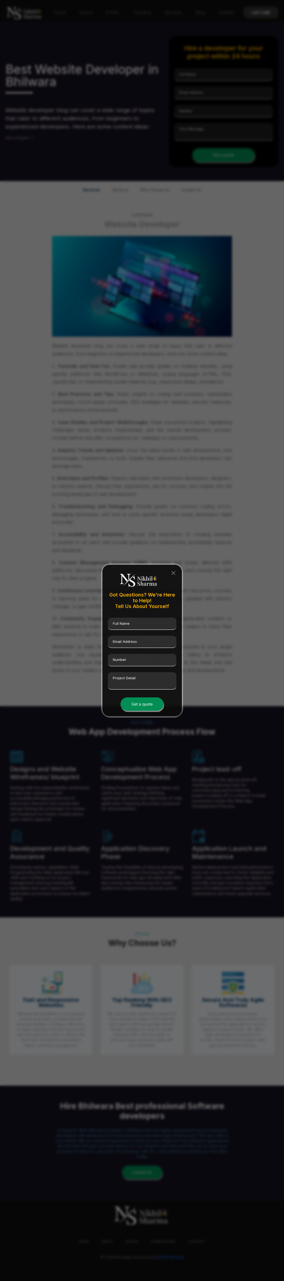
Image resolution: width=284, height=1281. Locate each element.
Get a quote (142, 704)
